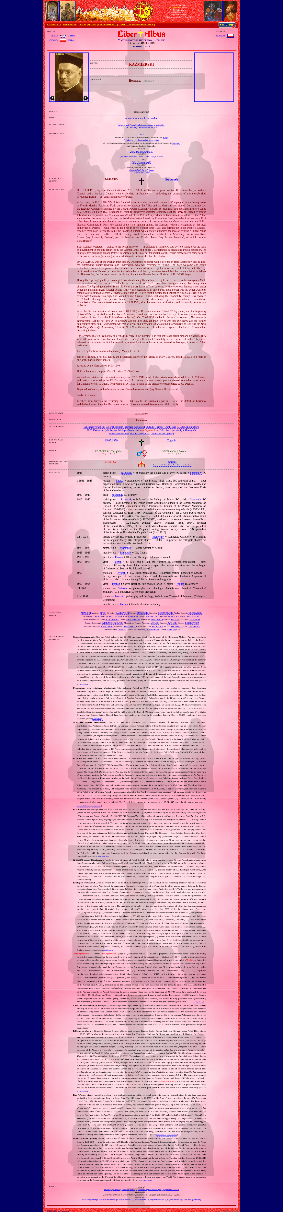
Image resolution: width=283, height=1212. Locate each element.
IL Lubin (181, 426)
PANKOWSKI (193, 616)
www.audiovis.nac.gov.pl (108, 1200)
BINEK (103, 613)
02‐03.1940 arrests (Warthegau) (102, 430)
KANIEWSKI (107, 626)
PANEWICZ (173, 616)
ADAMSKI (86, 613)
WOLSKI (155, 623)
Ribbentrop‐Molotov (119, 433)
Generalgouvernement (94, 426)
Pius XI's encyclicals (139, 433)
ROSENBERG (112, 619)
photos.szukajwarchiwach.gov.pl (150, 1189)
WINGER (171, 629)
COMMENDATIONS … (107, 25)
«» (149, 430)
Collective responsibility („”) (178, 430)
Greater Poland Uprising (162, 433)
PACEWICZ (157, 626)
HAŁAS (96, 616)
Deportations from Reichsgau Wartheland (125, 426)
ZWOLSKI (172, 623)
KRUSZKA (133, 616)
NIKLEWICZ (129, 626)
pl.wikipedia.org (97, 719)
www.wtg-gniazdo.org (112, 1189)
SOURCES (92, 25)
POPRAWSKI (152, 629)
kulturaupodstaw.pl (126, 1200)
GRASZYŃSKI (195, 613)
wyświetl (53, 40)
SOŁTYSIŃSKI (133, 619)
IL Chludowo (192, 426)
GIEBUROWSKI (165, 613)
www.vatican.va (161, 1135)
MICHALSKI (152, 616)
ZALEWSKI (194, 626)
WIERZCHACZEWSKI (112, 623)
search (71, 35)
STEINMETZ (177, 626)
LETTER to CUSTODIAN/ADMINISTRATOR (136, 25)
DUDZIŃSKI (143, 613)
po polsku (220, 35)
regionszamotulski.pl (171, 1189)
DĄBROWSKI (122, 613)
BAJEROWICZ (192, 623)
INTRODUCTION (70, 25)
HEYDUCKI (115, 616)
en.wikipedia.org (82, 684)
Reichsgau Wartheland (128, 430)
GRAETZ (122, 629)
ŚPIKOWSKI (157, 619)
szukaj (71, 40)
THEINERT (195, 619)
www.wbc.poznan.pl (129, 1189)
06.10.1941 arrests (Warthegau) (161, 426)
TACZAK (175, 619)
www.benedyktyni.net (83, 806)
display (54, 35)
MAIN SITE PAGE (54, 25)
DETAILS (82, 25)
